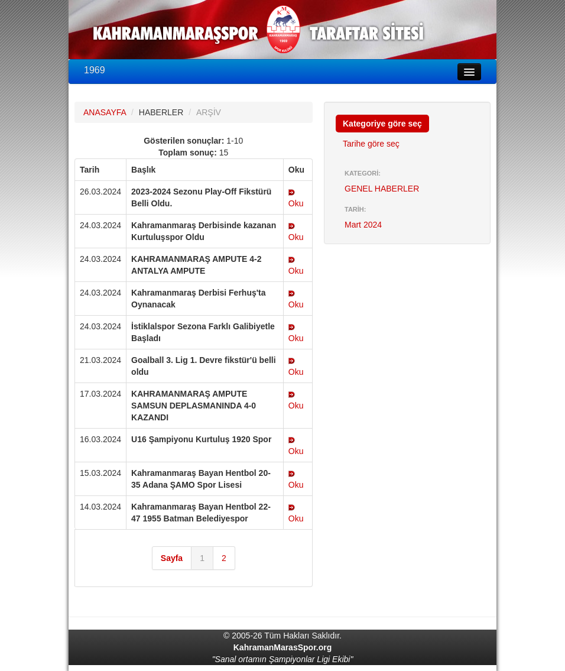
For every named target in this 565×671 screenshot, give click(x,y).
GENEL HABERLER (382, 188)
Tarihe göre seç (371, 143)
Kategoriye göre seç (382, 123)
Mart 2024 (363, 224)
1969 (94, 70)
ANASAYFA (104, 112)
